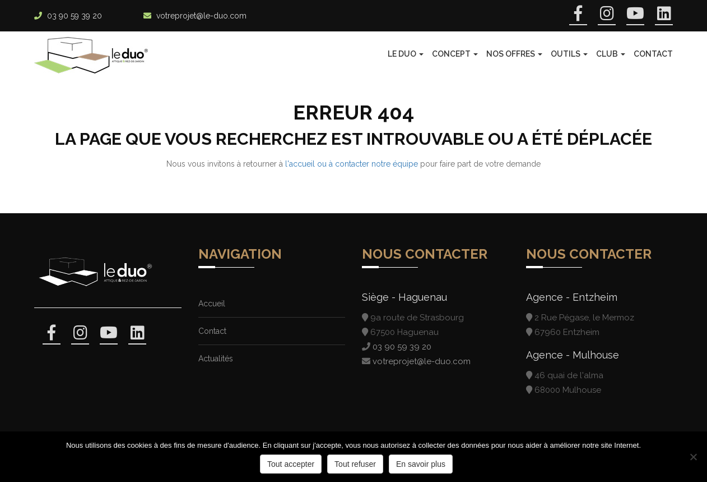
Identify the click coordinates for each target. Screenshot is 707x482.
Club (610, 53)
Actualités (215, 358)
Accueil (211, 303)
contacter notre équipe (376, 163)
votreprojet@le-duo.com (201, 15)
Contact (653, 53)
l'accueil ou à (310, 163)
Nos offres (514, 53)
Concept (455, 53)
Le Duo (406, 53)
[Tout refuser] (693, 456)
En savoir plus (420, 464)
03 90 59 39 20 (74, 15)
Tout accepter (290, 464)
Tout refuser (355, 464)
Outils (569, 53)
